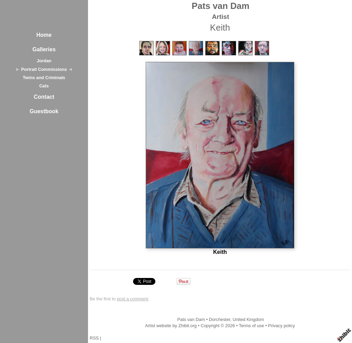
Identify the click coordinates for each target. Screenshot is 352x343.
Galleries (44, 49)
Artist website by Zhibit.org (171, 325)
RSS (94, 338)
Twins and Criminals (44, 77)
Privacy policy (281, 325)
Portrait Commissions (44, 69)
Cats (44, 85)
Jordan (44, 60)
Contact (44, 97)
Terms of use (251, 325)
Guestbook (44, 111)
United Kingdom (248, 319)
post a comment (132, 298)
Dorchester (219, 319)
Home (44, 35)
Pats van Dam (221, 6)
